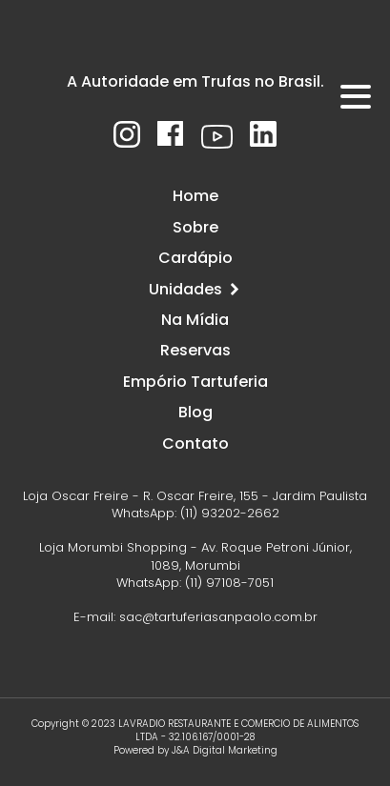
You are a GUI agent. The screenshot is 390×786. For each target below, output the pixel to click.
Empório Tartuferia (195, 382)
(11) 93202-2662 (229, 513)
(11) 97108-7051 (229, 583)
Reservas (195, 350)
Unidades (195, 289)
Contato (195, 443)
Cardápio (195, 258)
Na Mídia (195, 320)
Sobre (195, 227)
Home (195, 196)
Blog (195, 412)
